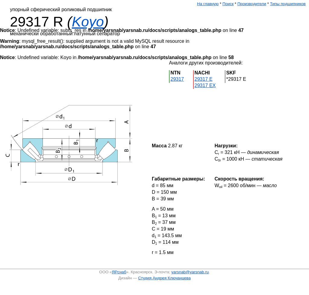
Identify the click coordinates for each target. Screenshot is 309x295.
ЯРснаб (119, 272)
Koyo (88, 22)
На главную (208, 4)
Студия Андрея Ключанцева (164, 278)
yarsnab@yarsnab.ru (190, 272)
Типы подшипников (288, 4)
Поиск (228, 4)
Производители (251, 4)
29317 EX (205, 85)
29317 (177, 79)
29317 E (204, 79)
